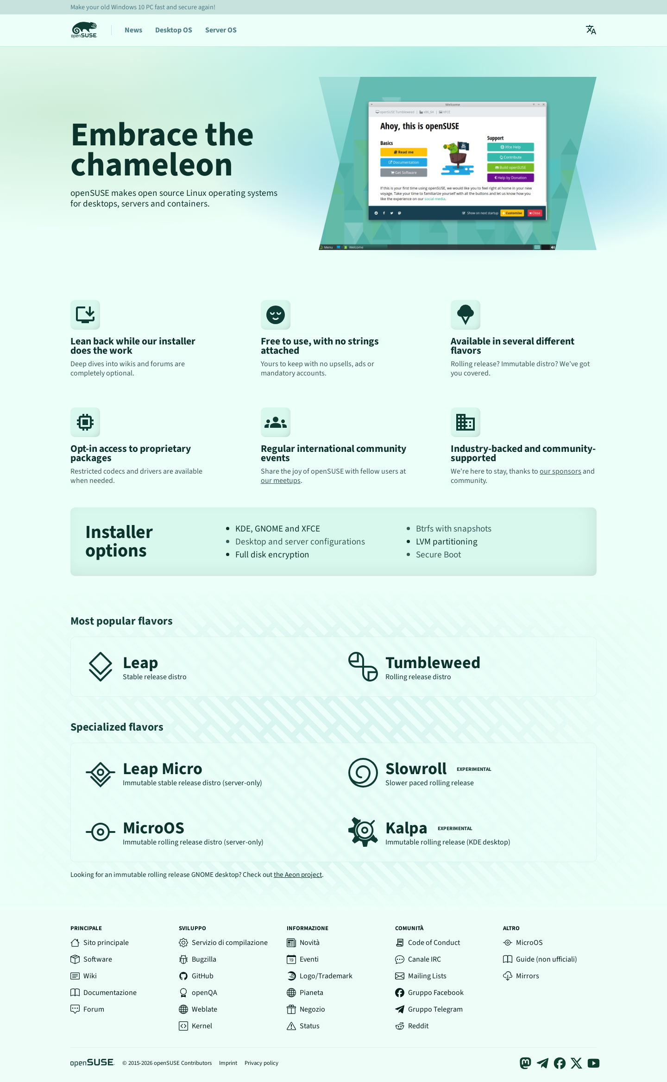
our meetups (281, 480)
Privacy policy (261, 1063)
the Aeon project (298, 874)
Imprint (228, 1063)
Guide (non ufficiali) (540, 959)
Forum (87, 1009)
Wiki (83, 976)
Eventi (303, 959)
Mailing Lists (421, 976)
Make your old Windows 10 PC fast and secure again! (142, 7)
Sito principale (99, 943)
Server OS (221, 30)
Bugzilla (197, 959)
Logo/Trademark (319, 976)
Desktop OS (173, 30)
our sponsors (560, 471)
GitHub (196, 976)
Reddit (411, 1026)
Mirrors (521, 976)
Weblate (198, 1009)
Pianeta (305, 993)
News (133, 30)
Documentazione (103, 993)
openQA (198, 993)
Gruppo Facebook (429, 993)
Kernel (195, 1026)
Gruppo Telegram (429, 1009)
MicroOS (523, 943)
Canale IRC (418, 959)
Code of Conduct (427, 943)
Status (303, 1026)
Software (91, 959)
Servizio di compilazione (223, 943)
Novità (303, 943)
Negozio (306, 1009)
